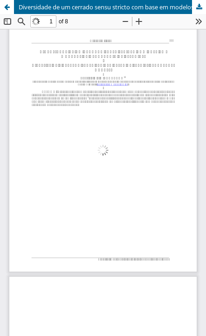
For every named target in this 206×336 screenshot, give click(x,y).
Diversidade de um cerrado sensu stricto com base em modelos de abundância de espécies (112, 7)
